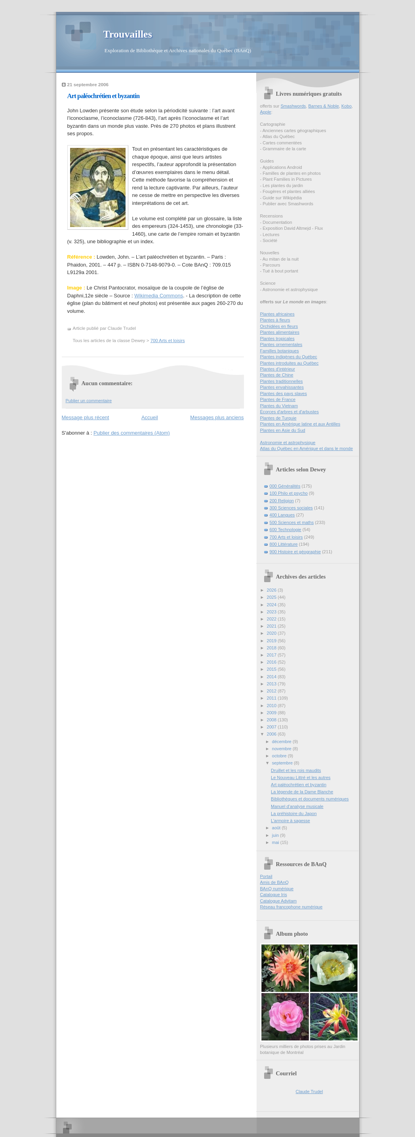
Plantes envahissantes (282, 387)
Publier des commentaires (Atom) (131, 433)
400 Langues (282, 515)
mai (276, 842)
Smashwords (293, 106)
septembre (283, 763)
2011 (272, 698)
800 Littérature (284, 544)
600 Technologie (285, 529)
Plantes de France (278, 399)
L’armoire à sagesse (290, 820)
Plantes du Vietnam (279, 405)
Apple (265, 112)
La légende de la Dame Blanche (302, 791)
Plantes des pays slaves (283, 393)
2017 (272, 655)
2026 (272, 590)
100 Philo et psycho (289, 493)
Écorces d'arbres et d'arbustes (289, 411)
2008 (272, 719)
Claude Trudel (309, 1091)
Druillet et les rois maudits (296, 770)
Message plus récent (85, 417)
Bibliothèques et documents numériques (310, 798)
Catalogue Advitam (278, 901)
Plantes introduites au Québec (289, 363)
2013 (272, 683)
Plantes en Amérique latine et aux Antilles (300, 424)
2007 (272, 727)
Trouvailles (127, 34)
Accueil (149, 417)
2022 (272, 619)
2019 (272, 640)
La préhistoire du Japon (293, 813)
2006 (272, 734)
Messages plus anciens (217, 417)
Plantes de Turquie (278, 418)
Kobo (346, 106)
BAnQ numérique (277, 888)
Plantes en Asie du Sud (282, 430)
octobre (280, 755)
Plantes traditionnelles (281, 381)
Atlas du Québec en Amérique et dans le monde (306, 448)
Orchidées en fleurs (279, 326)
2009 (272, 712)
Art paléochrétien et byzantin (103, 96)
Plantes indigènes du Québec (288, 356)
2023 (272, 611)
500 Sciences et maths (292, 522)
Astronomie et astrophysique (288, 442)
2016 (272, 662)
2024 (272, 604)
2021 (272, 626)
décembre (282, 741)
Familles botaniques (279, 350)
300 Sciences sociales (291, 507)
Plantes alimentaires (279, 332)
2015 (272, 669)
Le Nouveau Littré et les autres (300, 777)
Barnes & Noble (323, 106)
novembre (282, 748)
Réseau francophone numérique (291, 906)
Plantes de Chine (276, 375)
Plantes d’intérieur (277, 369)
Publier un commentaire (89, 400)
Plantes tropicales (277, 338)
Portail (266, 876)
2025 (272, 597)
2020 (272, 633)
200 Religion (282, 500)
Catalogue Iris (273, 894)
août (277, 827)
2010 (272, 705)
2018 (272, 647)
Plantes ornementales (281, 344)
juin (276, 835)
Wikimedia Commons (158, 296)
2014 (272, 676)
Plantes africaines (277, 314)
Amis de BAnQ (274, 882)
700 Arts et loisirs (167, 340)
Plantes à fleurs (275, 320)
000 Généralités (285, 486)
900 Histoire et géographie (295, 551)
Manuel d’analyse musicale (297, 806)
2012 (272, 691)
